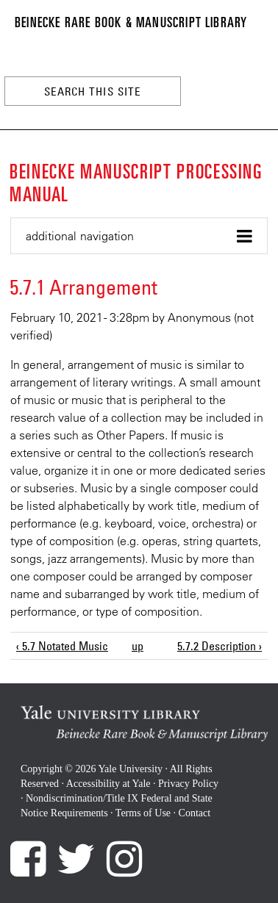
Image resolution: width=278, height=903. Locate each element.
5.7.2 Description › (219, 645)
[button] (139, 236)
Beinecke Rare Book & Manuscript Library (131, 21)
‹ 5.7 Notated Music (62, 645)
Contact (195, 813)
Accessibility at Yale (108, 783)
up (136, 645)
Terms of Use (143, 813)
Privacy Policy (188, 783)
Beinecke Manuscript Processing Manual (136, 181)
